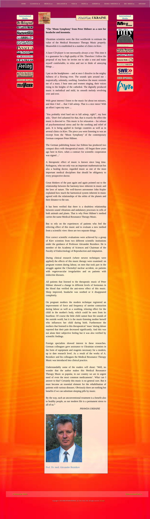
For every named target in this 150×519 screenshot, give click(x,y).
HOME (23, 4)
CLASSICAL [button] (35, 4)
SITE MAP (142, 4)
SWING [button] (84, 4)
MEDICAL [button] (48, 4)
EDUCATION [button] (62, 4)
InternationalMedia (25, 17)
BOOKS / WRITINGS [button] (112, 4)
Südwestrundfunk (133, 494)
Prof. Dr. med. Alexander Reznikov (63, 467)
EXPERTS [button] (96, 4)
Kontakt (102, 500)
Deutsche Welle (19, 494)
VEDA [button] (74, 4)
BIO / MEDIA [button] (129, 4)
